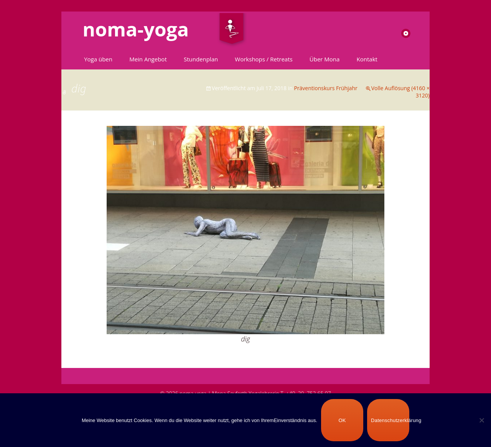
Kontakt (367, 59)
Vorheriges (82, 154)
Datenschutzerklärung (390, 420)
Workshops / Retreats (263, 59)
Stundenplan (201, 59)
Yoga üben (98, 59)
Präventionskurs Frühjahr (325, 88)
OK (342, 420)
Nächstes (410, 154)
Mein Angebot (148, 59)
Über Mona (325, 59)
